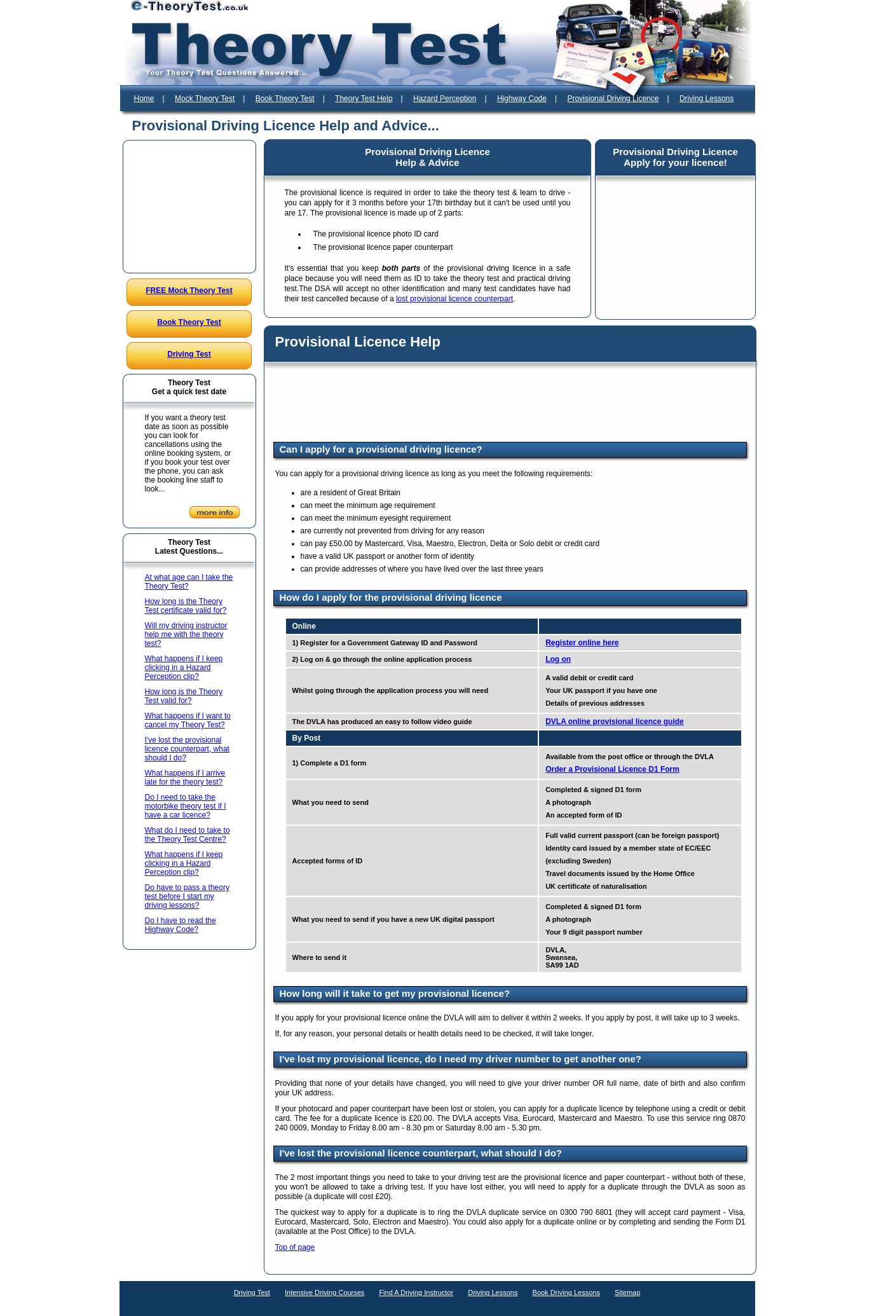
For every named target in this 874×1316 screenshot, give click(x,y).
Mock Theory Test (205, 98)
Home (144, 98)
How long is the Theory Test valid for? (184, 696)
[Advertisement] (189, 206)
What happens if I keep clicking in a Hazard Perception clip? (184, 667)
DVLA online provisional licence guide (614, 721)
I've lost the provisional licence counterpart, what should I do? (187, 749)
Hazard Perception (444, 98)
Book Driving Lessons (566, 1292)
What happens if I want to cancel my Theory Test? (188, 720)
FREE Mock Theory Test (189, 290)
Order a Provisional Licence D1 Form (612, 769)
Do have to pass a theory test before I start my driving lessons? (187, 896)
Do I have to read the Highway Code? (180, 925)
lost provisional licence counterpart (454, 298)
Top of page (295, 1247)
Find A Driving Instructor (416, 1292)
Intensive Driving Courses (324, 1292)
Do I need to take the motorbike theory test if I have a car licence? (185, 806)
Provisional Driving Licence (613, 98)
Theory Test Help (364, 98)
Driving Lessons (706, 98)
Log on (558, 659)
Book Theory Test (285, 98)
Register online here (581, 642)
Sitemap (627, 1292)
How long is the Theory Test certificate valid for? (186, 606)
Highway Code (522, 98)
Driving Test (188, 354)
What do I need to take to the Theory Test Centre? (187, 835)
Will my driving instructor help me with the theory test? (186, 634)
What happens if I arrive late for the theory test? (185, 777)
